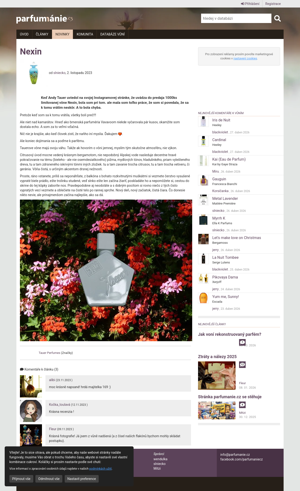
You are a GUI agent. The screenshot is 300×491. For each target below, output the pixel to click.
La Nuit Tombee (225, 257)
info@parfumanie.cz (235, 454)
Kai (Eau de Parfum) (229, 159)
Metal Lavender (225, 198)
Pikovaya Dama (225, 277)
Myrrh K (218, 218)
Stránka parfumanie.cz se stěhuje (230, 396)
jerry (215, 250)
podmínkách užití (100, 468)
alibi (52, 380)
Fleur (52, 429)
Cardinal (219, 140)
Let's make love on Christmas (236, 238)
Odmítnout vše (49, 479)
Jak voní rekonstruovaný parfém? (229, 334)
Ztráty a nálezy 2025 (217, 356)
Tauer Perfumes (49, 353)
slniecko (59, 72)
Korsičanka (220, 191)
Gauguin (219, 179)
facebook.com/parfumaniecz (241, 459)
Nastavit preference (82, 479)
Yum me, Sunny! (225, 296)
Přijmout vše (21, 479)
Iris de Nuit (221, 120)
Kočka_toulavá (59, 404)
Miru (216, 171)
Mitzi (242, 412)
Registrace (273, 4)
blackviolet (220, 132)
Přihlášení (250, 4)
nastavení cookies (245, 58)
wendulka (160, 459)
